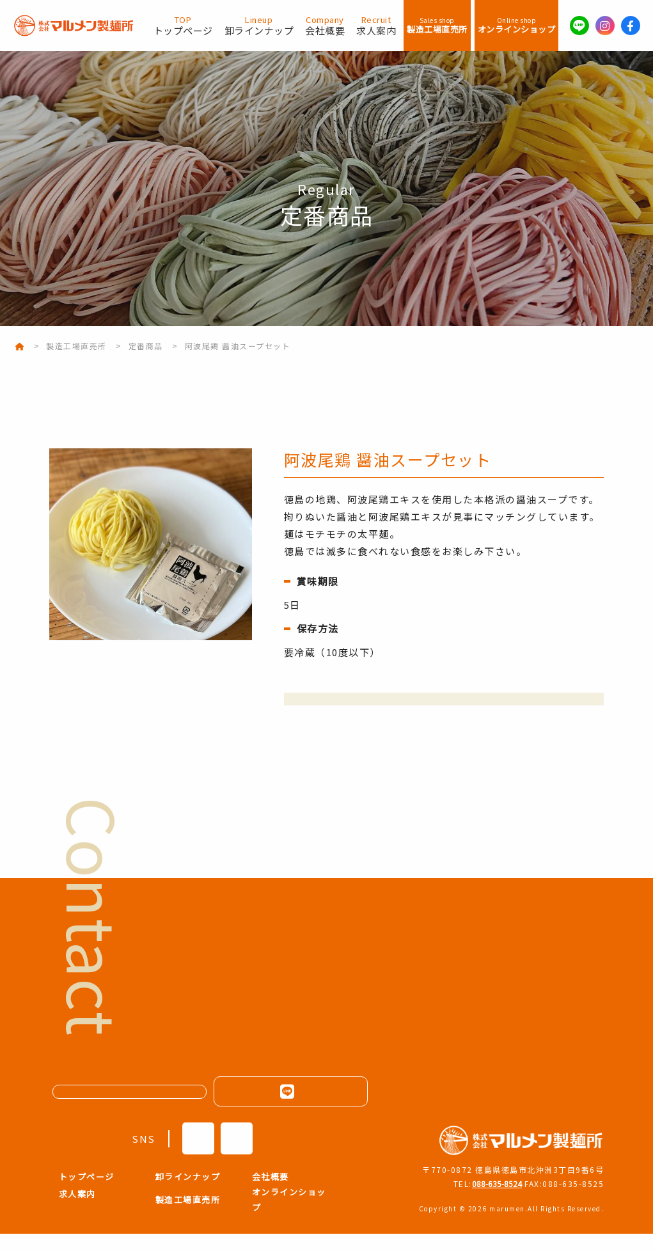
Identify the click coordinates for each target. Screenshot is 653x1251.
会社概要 (325, 25)
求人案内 (376, 25)
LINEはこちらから (290, 1108)
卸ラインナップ (259, 25)
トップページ (183, 25)
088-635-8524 (491, 1200)
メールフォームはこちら (136, 1108)
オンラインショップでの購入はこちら (444, 707)
